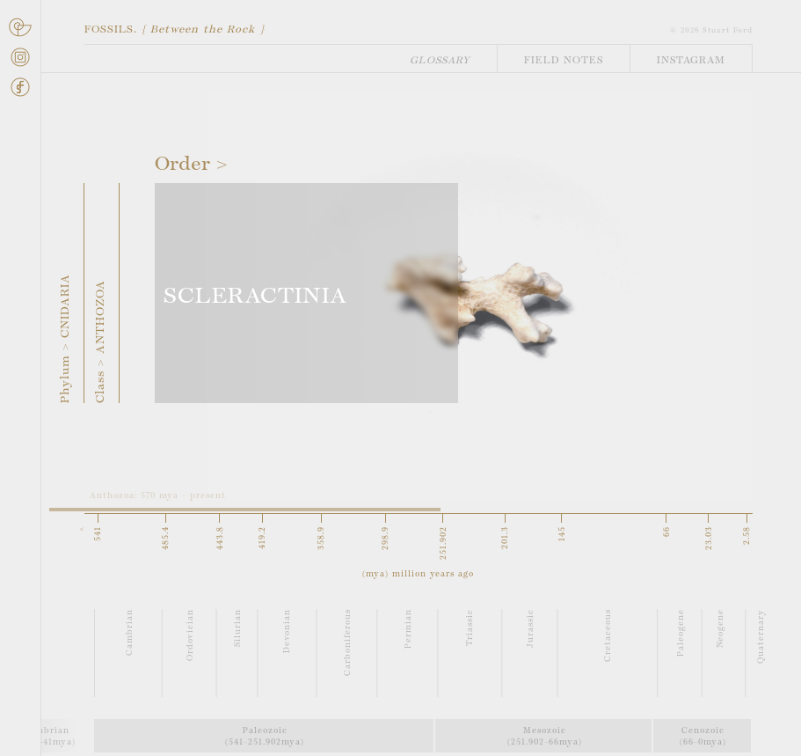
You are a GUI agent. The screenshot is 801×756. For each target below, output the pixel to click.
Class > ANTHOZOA (101, 341)
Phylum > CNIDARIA (66, 338)
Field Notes (563, 61)
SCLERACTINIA (255, 297)
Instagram (691, 61)
